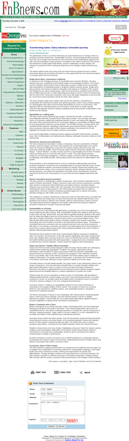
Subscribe (107, 21)
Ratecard (125, 21)
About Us (71, 21)
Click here (65, 36)
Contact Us (81, 21)
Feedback (91, 21)
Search (99, 21)
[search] (58, 27)
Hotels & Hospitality (111, 80)
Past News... (123, 98)
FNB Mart (64, 21)
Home (56, 21)
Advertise (116, 21)
